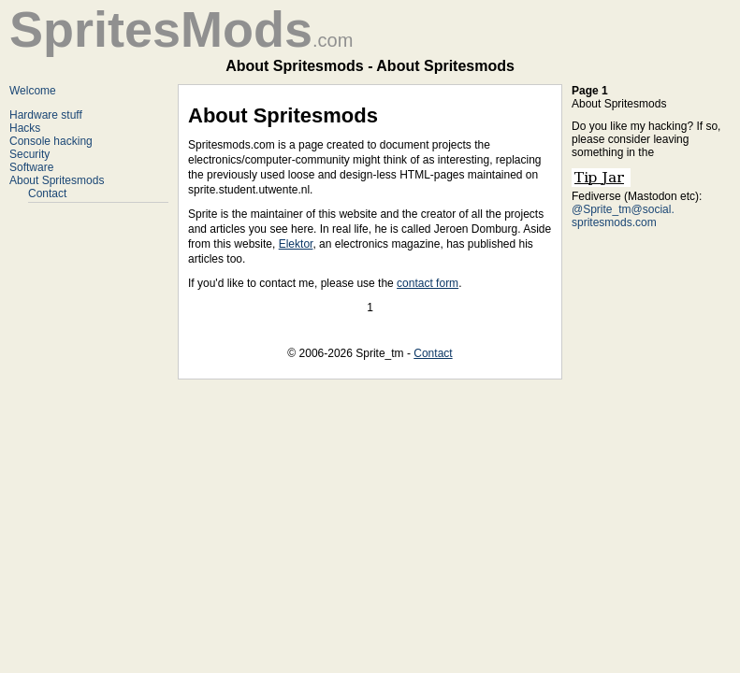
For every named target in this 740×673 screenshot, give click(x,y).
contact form (427, 283)
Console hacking (51, 141)
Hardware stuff (45, 115)
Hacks (24, 128)
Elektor (296, 244)
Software (31, 167)
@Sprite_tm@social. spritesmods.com (623, 216)
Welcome (32, 90)
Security (29, 154)
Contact (47, 193)
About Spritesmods (56, 180)
